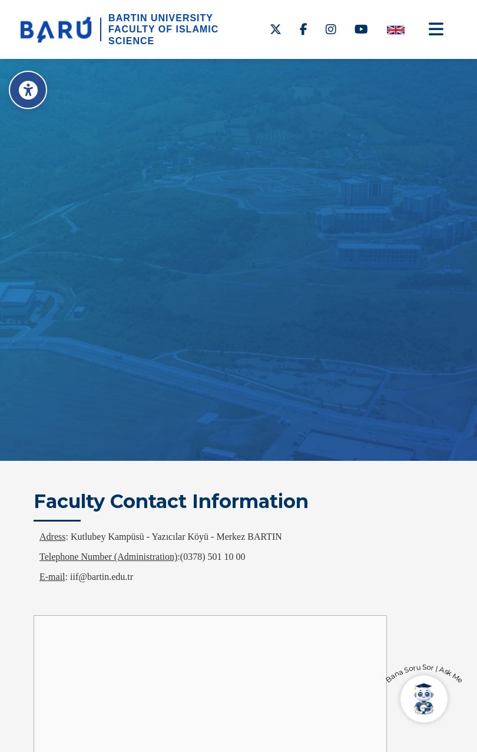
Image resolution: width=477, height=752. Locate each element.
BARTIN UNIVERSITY (160, 18)
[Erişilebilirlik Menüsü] (28, 90)
